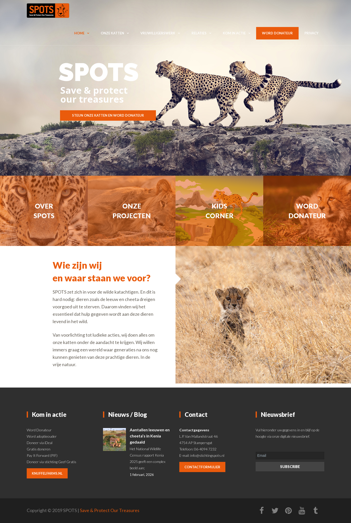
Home (79, 33)
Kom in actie (234, 33)
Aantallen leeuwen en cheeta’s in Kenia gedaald (150, 435)
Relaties (199, 33)
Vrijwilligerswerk (157, 33)
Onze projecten (131, 211)
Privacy (311, 33)
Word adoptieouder (42, 436)
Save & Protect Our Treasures (109, 510)
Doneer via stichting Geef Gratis (51, 462)
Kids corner (219, 211)
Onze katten (112, 33)
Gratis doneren (38, 449)
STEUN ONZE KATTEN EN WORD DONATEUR (108, 115)
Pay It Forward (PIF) (42, 455)
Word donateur (277, 33)
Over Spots (44, 211)
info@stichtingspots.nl (207, 455)
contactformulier (202, 467)
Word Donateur (39, 430)
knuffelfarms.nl (47, 473)
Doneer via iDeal (39, 443)
